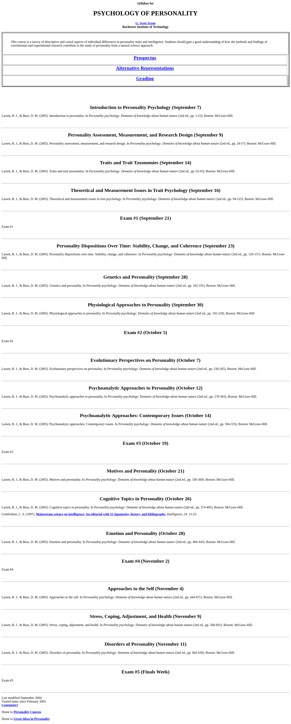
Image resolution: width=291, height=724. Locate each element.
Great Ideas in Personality (32, 719)
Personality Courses (27, 712)
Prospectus (145, 57)
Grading (145, 78)
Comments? (10, 705)
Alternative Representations (145, 68)
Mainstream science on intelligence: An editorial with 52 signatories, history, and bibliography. (101, 514)
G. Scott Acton (145, 23)
